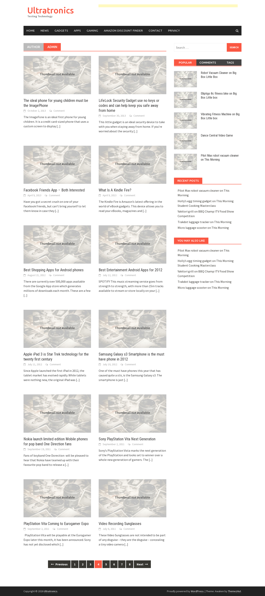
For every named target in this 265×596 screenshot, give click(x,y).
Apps (77, 30)
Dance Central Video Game (217, 135)
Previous (59, 564)
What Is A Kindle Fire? (115, 190)
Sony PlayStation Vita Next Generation (127, 439)
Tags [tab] (230, 62)
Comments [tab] (207, 62)
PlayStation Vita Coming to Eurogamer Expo (56, 523)
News (45, 30)
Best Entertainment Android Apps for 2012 (130, 270)
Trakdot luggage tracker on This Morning (205, 222)
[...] (58, 126)
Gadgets (61, 30)
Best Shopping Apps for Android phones (54, 270)
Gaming (92, 30)
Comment (59, 110)
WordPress (197, 591)
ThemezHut (234, 591)
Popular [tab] (185, 62)
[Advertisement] (168, 6)
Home (30, 30)
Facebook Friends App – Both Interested (54, 190)
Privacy (174, 30)
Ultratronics (50, 10)
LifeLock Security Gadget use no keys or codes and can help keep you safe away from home (129, 105)
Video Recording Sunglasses (120, 523)
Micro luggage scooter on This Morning (203, 228)
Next (142, 564)
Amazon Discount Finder (123, 30)
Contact (155, 30)
